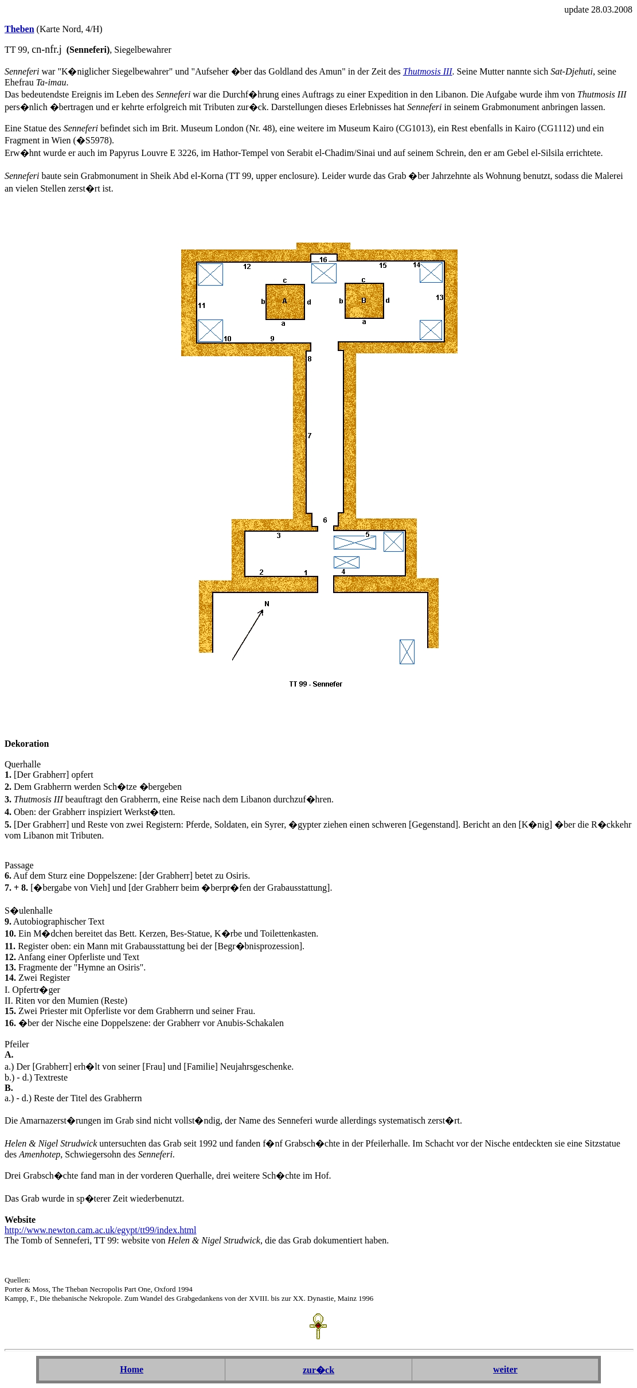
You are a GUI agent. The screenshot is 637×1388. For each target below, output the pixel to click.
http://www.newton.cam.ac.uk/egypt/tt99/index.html (100, 1230)
